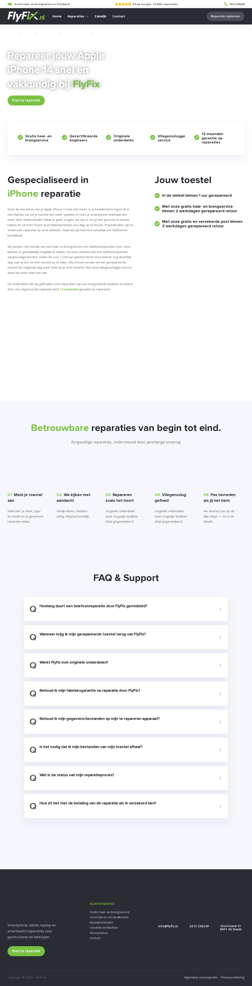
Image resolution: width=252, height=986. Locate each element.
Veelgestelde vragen (24, 316)
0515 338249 (237, 4)
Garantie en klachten (104, 927)
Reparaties (76, 16)
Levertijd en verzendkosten (109, 917)
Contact (118, 16)
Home (57, 16)
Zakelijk (100, 16)
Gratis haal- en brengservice (110, 912)
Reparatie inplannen (225, 16)
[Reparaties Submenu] (87, 16)
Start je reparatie (26, 100)
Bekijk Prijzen (59, 100)
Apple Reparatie (48, 33)
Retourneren (99, 933)
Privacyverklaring (232, 977)
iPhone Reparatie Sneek (76, 33)
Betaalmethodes (101, 922)
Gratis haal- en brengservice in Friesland (41, 4)
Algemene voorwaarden (201, 977)
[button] (125, 609)
